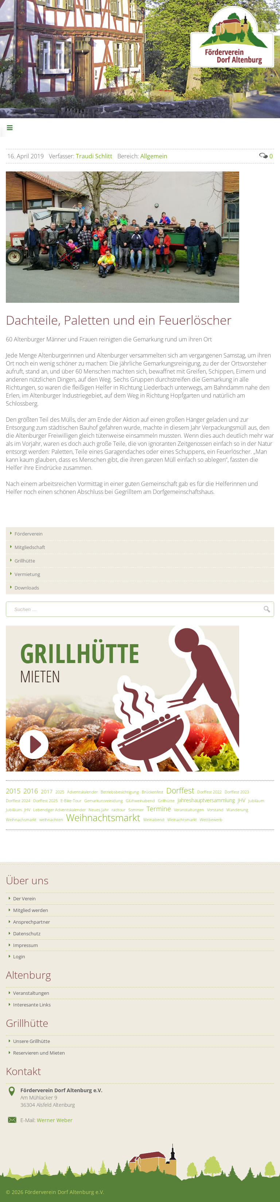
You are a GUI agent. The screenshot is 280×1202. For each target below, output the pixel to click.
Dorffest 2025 (45, 800)
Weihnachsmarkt (21, 819)
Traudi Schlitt (80, 156)
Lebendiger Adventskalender (59, 809)
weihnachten (51, 819)
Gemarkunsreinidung (103, 800)
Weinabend (153, 819)
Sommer (136, 809)
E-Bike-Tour (71, 800)
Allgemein (142, 156)
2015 (13, 790)
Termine (159, 808)
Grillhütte (166, 800)
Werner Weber (55, 1120)
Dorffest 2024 (18, 800)
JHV (241, 800)
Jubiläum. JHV (18, 809)
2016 (30, 790)
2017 (46, 791)
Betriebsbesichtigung (120, 792)
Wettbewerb (211, 819)
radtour (118, 809)
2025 (59, 792)
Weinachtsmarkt (182, 819)
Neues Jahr (99, 809)
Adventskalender (82, 792)
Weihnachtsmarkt (103, 817)
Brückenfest (152, 792)
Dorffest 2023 (237, 792)
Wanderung (237, 809)
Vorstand (215, 809)
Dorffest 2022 (209, 792)
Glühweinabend (140, 800)
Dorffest (180, 790)
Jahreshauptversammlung (206, 800)
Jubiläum (256, 800)
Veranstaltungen (189, 809)
